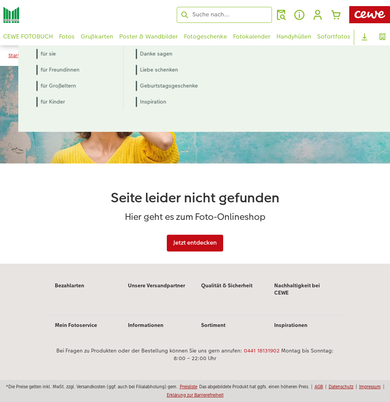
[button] (317, 15)
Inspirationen (290, 325)
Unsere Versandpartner (156, 285)
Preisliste (188, 386)
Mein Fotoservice (76, 325)
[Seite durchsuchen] (224, 14)
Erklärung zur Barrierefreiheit (195, 395)
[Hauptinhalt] (195, 165)
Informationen (145, 325)
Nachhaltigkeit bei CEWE (297, 289)
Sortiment (213, 325)
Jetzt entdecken (195, 242)
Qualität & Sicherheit (227, 285)
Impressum (370, 386)
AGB (319, 386)
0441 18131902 (262, 350)
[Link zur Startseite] (77, 14)
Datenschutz (341, 386)
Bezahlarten (69, 285)
